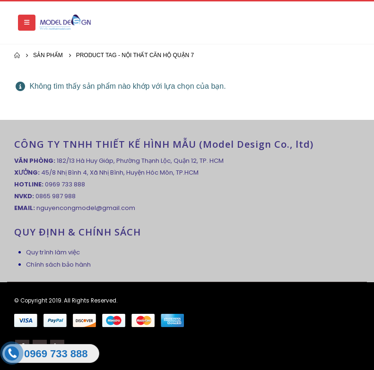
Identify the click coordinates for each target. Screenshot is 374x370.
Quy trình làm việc (53, 252)
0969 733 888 (65, 184)
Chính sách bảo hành (58, 264)
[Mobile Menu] (26, 23)
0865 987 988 (55, 196)
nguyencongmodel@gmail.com (85, 207)
